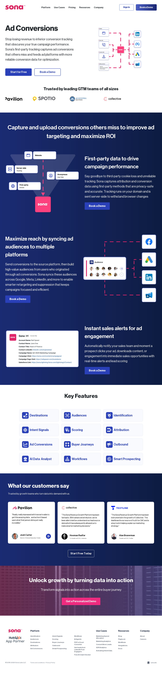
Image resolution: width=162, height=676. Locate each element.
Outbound (56, 645)
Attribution (34, 645)
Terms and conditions (37, 662)
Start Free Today (81, 553)
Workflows (78, 636)
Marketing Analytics (103, 641)
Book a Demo (146, 7)
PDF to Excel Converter (79, 643)
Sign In (126, 7)
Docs (120, 648)
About (142, 636)
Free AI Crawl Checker (82, 655)
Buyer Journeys (58, 642)
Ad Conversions (36, 648)
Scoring (55, 639)
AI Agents (77, 639)
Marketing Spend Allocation (102, 637)
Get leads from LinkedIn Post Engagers (79, 649)
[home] (15, 7)
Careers (143, 639)
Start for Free (18, 72)
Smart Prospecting (59, 648)
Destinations (35, 642)
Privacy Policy (50, 662)
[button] (46, 7)
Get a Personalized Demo (81, 601)
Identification (35, 636)
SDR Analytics (101, 647)
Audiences (34, 639)
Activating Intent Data (104, 650)
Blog (120, 636)
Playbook (121, 639)
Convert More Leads (104, 644)
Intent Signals (57, 636)
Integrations (122, 645)
